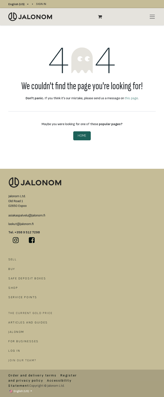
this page (131, 98)
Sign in (41, 4)
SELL (12, 259)
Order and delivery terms (32, 375)
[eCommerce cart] (102, 17)
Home (82, 136)
